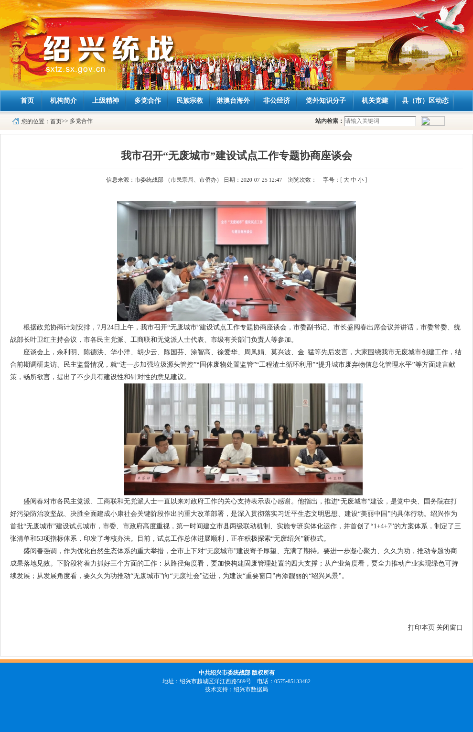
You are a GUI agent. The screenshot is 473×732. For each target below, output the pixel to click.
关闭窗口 (449, 627)
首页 (27, 100)
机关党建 (375, 100)
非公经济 (276, 100)
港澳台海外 (233, 100)
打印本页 (421, 627)
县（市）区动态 (425, 100)
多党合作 (147, 100)
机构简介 (63, 100)
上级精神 (105, 100)
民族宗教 (189, 100)
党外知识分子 (326, 100)
